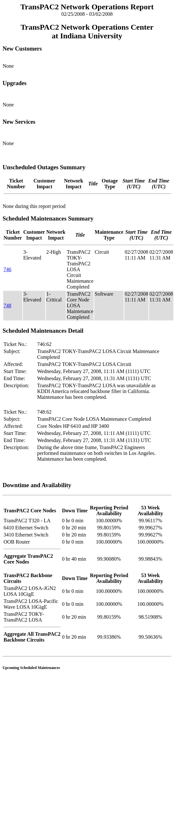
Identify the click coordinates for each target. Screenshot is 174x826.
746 (7, 269)
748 (7, 305)
